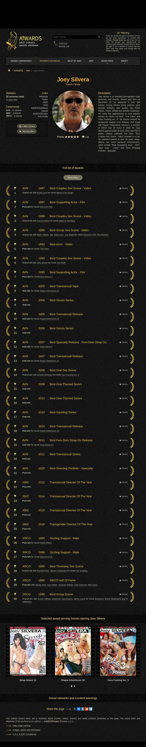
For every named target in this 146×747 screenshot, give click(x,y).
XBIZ (25, 482)
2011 (41, 440)
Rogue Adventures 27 (49, 361)
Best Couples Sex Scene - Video (70, 188)
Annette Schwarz (44, 375)
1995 (41, 594)
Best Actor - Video (61, 244)
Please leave (118, 40)
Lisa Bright (69, 235)
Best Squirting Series (63, 412)
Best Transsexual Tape (64, 286)
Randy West (40, 585)
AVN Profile (43, 117)
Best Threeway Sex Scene (66, 566)
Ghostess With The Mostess (95, 235)
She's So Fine (46, 207)
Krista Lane (42, 193)
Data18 (44, 111)
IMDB (45, 102)
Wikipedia (43, 97)
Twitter (45, 99)
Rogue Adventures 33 (49, 431)
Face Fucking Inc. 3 (70, 375)
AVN (25, 188)
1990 (41, 566)
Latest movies (27, 126)
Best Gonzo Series (62, 300)
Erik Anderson (80, 585)
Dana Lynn (59, 235)
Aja (51, 235)
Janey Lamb (79, 599)
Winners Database (50, 61)
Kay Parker (52, 585)
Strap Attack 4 (46, 347)
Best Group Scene (61, 594)
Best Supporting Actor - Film (67, 202)
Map (92, 61)
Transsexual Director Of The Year (71, 482)
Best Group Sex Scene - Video (69, 230)
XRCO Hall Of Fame (63, 580)
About (126, 61)
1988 (41, 216)
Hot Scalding (81, 571)
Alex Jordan (42, 263)
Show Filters (72, 178)
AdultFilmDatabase (39, 108)
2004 (41, 300)
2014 (41, 496)
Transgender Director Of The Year (71, 524)
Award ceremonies (21, 61)
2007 (41, 342)
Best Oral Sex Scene (63, 370)
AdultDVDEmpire (40, 114)
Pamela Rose (43, 571)
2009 (41, 370)
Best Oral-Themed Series (66, 384)
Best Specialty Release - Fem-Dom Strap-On (78, 342)
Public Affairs (46, 543)
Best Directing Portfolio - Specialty (71, 468)
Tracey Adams (43, 221)
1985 (41, 538)
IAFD (45, 105)
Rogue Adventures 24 (49, 319)
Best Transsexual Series (65, 454)
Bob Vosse (93, 585)
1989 (41, 230)
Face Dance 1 (46, 277)
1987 (41, 188)
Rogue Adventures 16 (49, 291)
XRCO (26, 538)
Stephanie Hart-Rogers (62, 599)
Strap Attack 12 (46, 445)
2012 (41, 482)
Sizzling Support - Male (64, 538)
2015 (41, 510)
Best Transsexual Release (66, 314)
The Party (44, 249)
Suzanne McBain (65, 585)
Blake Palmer (43, 235)
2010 (41, 398)
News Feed (109, 61)
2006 (41, 314)
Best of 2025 (75, 61)
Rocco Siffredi (44, 599)
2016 (41, 524)
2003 (41, 286)
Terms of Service (112, 51)
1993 (41, 244)
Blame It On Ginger (65, 193)
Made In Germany (67, 221)
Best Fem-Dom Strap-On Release (71, 440)
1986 (41, 552)
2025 (41, 468)
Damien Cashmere (58, 571)
